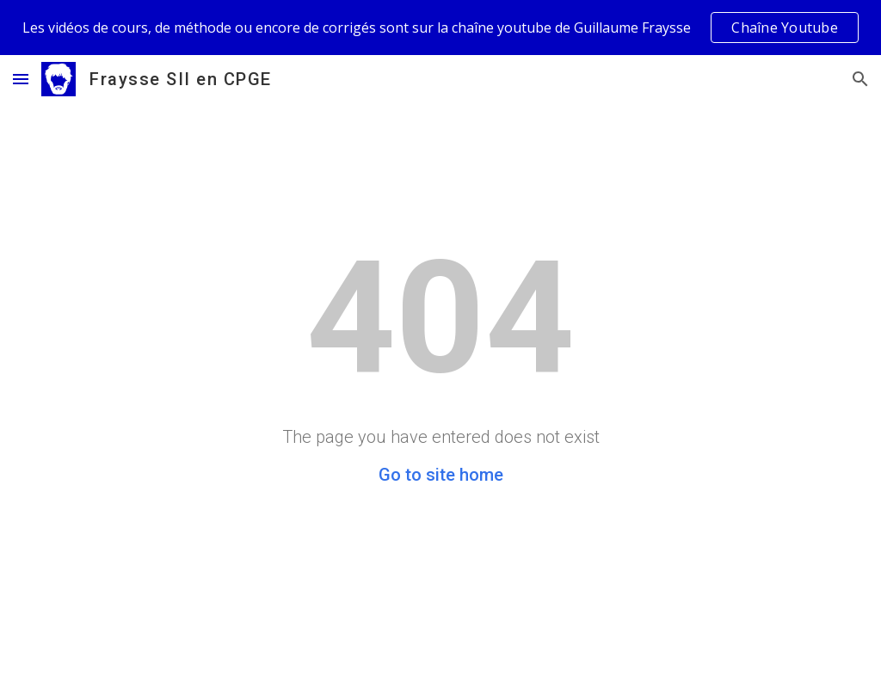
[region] (440, 27)
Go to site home (441, 474)
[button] (20, 78)
